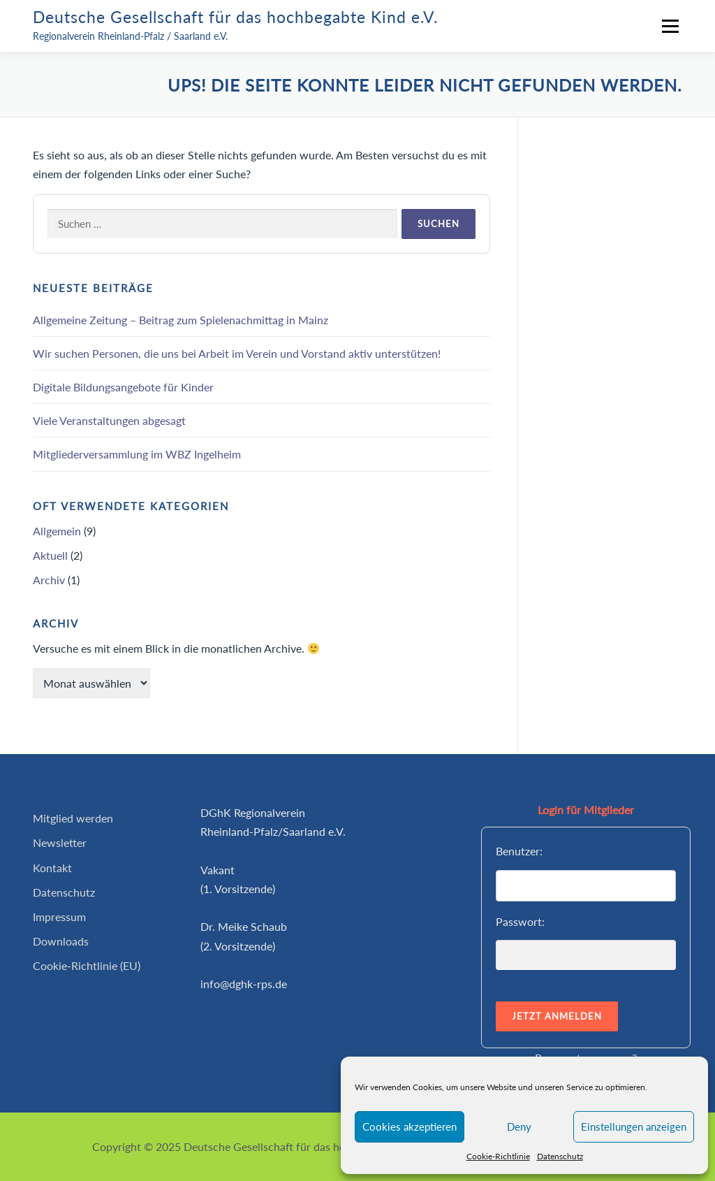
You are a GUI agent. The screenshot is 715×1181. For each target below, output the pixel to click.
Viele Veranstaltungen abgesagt (109, 420)
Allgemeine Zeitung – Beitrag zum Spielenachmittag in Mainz (180, 319)
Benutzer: (519, 850)
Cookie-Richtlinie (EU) (86, 965)
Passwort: (520, 921)
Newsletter (60, 842)
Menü (670, 26)
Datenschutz (560, 1156)
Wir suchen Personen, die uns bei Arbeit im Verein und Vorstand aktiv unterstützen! (237, 353)
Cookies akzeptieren (409, 1126)
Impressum (59, 916)
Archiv (49, 579)
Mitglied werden (73, 818)
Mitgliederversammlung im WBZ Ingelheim (137, 454)
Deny (519, 1126)
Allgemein (57, 530)
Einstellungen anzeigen (633, 1126)
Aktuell (50, 555)
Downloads (61, 941)
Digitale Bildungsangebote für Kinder (123, 386)
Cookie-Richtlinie (498, 1156)
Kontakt (52, 867)
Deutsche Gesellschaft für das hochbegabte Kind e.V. (235, 17)
